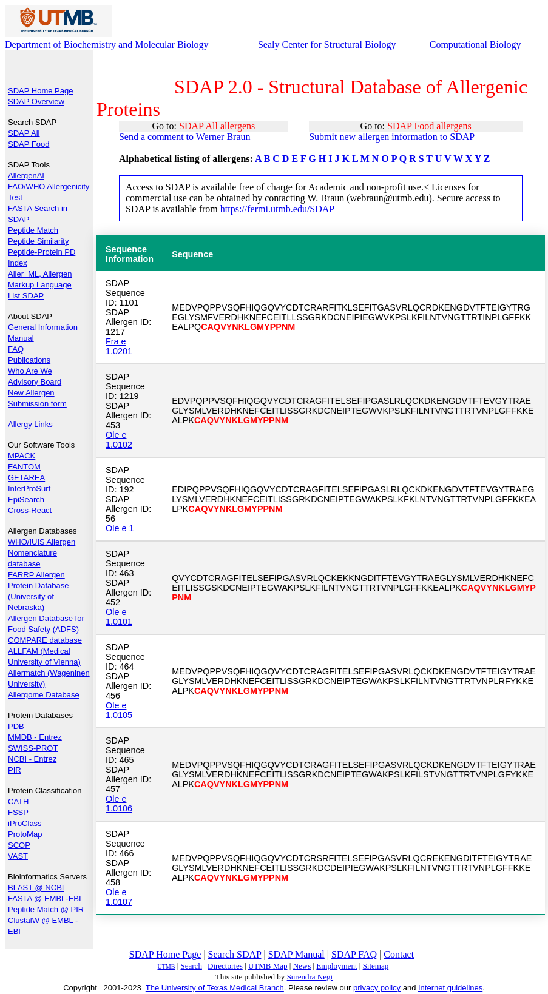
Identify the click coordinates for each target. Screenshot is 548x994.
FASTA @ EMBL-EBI (44, 898)
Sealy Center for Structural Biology (327, 44)
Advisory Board (34, 381)
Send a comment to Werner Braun (185, 137)
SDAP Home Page (40, 90)
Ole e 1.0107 (119, 897)
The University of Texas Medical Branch (215, 987)
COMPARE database (45, 640)
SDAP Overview (36, 101)
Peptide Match (33, 230)
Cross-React (30, 510)
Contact (399, 954)
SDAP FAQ (354, 954)
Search (191, 965)
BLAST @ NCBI (36, 887)
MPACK (21, 455)
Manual (21, 338)
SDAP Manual (296, 954)
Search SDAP (235, 954)
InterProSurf (29, 488)
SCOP (19, 845)
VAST (18, 856)
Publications (29, 359)
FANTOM (24, 466)
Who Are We (30, 370)
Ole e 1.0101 (119, 616)
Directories (225, 965)
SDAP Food (28, 144)
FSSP (18, 812)
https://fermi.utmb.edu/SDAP (277, 209)
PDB (16, 726)
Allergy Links (30, 424)
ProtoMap (25, 834)
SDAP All (24, 133)
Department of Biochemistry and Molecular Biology (106, 44)
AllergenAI (26, 175)
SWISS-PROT (33, 748)
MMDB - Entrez (35, 737)
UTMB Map (268, 965)
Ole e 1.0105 (119, 710)
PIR (14, 769)
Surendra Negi (310, 976)
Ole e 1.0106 (119, 803)
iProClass (25, 823)
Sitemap (376, 965)
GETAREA (26, 477)
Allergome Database (43, 694)
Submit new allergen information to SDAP (392, 137)
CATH (18, 801)
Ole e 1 (120, 528)
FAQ (16, 349)
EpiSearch (26, 499)
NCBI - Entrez (32, 759)
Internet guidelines (450, 987)
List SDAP (26, 295)
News (302, 965)
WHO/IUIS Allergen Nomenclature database (41, 552)
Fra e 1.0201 (119, 346)
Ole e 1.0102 (119, 439)
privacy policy (377, 987)
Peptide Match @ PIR (46, 909)
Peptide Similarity (38, 241)
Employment (336, 965)
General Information (43, 327)
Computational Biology (475, 44)
